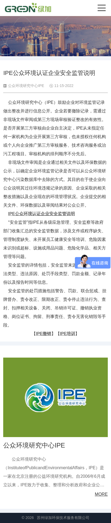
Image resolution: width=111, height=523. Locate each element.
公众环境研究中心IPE (34, 445)
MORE (101, 494)
